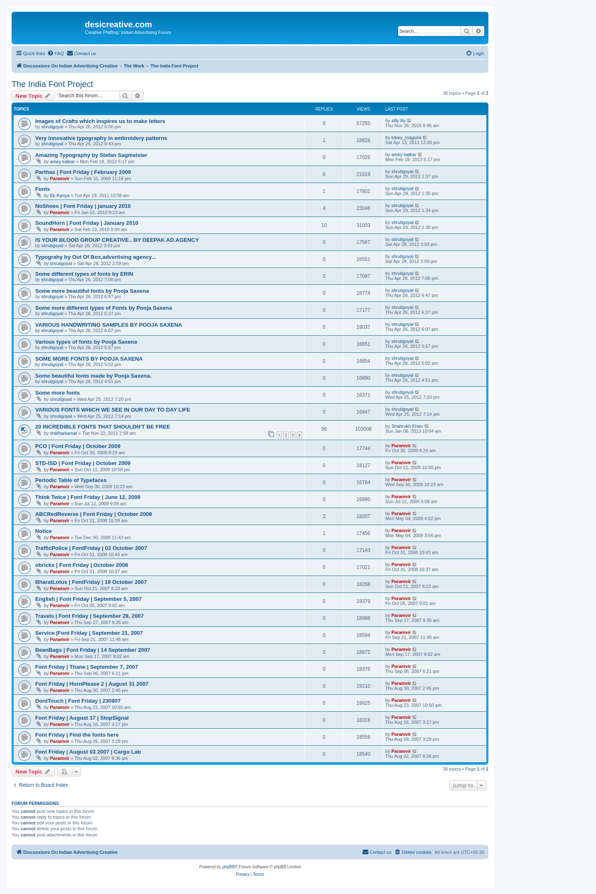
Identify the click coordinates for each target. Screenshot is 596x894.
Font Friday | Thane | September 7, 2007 (86, 667)
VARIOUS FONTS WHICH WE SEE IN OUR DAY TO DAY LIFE (112, 410)
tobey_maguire (407, 137)
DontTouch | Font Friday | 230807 (77, 701)
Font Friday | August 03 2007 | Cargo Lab (88, 752)
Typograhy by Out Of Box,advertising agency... (95, 257)
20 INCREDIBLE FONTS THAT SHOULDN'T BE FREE (102, 427)
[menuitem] (55, 53)
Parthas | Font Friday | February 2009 (83, 172)
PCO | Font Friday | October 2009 (77, 446)
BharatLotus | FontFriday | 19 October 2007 (91, 582)
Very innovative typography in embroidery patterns (101, 138)
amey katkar (62, 161)
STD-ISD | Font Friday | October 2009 (82, 463)
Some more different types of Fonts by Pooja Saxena (103, 308)
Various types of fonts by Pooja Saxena (86, 342)
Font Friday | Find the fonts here (77, 735)
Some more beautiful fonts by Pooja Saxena (92, 291)
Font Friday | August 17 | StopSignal (82, 718)
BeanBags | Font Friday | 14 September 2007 (92, 650)
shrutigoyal (52, 126)
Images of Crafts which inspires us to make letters (100, 121)
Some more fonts (57, 393)
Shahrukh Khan (407, 426)
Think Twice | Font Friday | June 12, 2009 (87, 497)
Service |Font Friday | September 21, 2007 (89, 633)
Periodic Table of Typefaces (70, 480)
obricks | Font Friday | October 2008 (81, 565)
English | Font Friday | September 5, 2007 (88, 599)
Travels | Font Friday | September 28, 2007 (89, 616)
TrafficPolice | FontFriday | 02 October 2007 (91, 548)
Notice (43, 531)
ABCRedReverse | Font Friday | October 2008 (93, 514)
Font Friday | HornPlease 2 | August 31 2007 (92, 684)
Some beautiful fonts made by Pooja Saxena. (93, 376)
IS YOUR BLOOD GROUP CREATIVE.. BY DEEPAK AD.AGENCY (117, 240)
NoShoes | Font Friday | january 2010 (83, 206)
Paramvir (60, 178)
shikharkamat (63, 433)
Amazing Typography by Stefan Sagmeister (91, 155)
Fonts (42, 189)
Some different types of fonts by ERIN (84, 274)
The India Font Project (52, 84)
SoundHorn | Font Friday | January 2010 (86, 223)
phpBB (228, 867)
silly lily (399, 120)
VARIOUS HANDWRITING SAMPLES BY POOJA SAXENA (108, 325)
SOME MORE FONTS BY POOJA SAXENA (89, 359)
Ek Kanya (60, 195)
